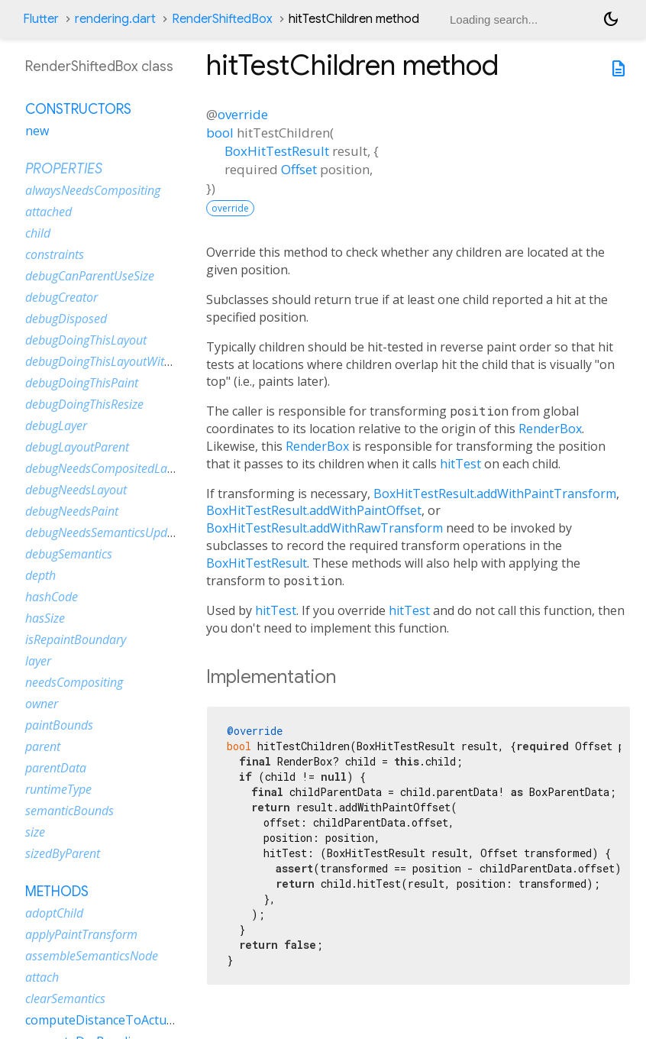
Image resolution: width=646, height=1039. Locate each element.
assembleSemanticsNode (91, 955)
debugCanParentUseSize (89, 275)
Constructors (78, 109)
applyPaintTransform (81, 934)
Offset (299, 169)
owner (41, 703)
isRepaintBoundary (75, 639)
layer (38, 660)
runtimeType (58, 789)
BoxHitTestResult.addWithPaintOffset (314, 510)
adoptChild (54, 913)
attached (48, 211)
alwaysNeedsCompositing (92, 190)
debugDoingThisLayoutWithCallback (120, 361)
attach (42, 977)
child (37, 233)
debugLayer (56, 425)
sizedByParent (62, 853)
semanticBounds (69, 810)
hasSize (45, 618)
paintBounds (59, 725)
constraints (54, 254)
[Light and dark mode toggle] (611, 19)
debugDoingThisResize (84, 404)
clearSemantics (65, 998)
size (35, 832)
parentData (55, 767)
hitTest (460, 463)
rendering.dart (115, 19)
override (243, 114)
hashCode (51, 596)
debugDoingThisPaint (81, 382)
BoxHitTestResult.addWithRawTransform (324, 528)
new (37, 130)
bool (220, 132)
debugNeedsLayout (76, 489)
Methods (57, 891)
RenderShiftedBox (222, 19)
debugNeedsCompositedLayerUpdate (123, 468)
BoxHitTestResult (276, 151)
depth (40, 575)
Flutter (41, 19)
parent (42, 746)
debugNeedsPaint (71, 511)
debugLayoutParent (77, 447)
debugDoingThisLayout (86, 340)
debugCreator (61, 297)
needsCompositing (74, 682)
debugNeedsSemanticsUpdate (104, 532)
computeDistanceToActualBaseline (125, 1019)
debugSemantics (68, 553)
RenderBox (550, 428)
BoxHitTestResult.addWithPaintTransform (494, 493)
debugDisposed (66, 318)
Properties (63, 168)
